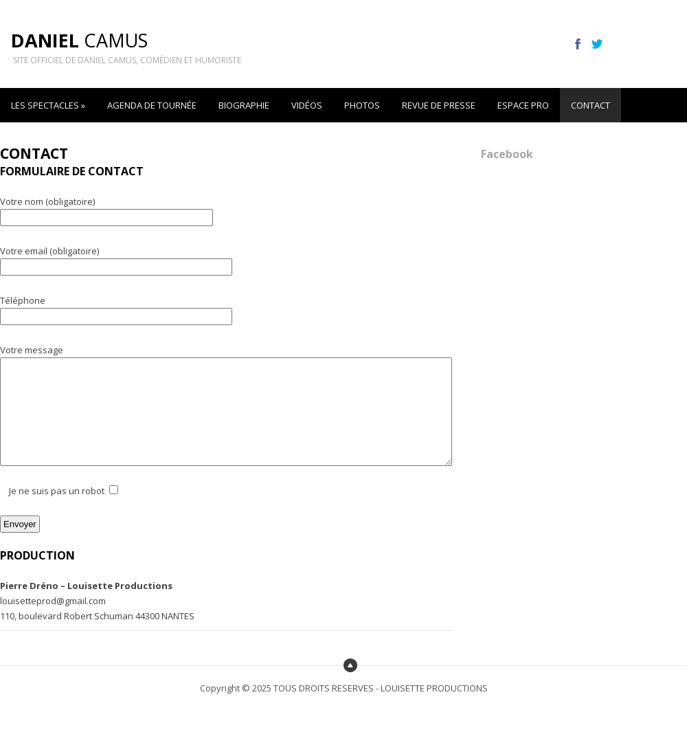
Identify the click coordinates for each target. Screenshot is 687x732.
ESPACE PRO (523, 105)
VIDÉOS (306, 105)
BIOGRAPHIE (243, 105)
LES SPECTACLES (48, 105)
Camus (79, 40)
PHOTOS (362, 105)
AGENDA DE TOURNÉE (151, 105)
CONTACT (590, 105)
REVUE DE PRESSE (438, 105)
